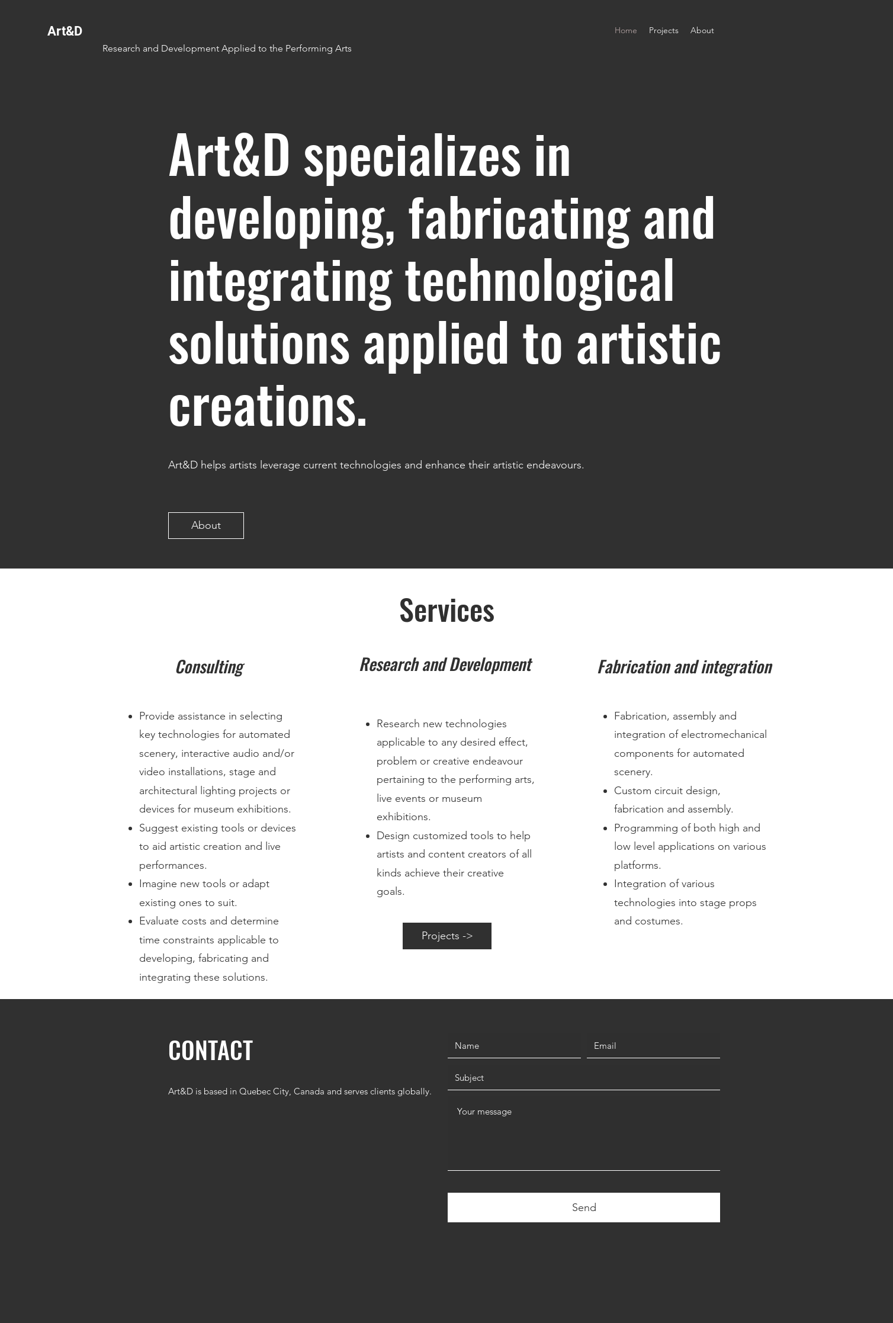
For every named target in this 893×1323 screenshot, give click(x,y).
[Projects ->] (447, 936)
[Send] (584, 1207)
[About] (206, 525)
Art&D (64, 31)
